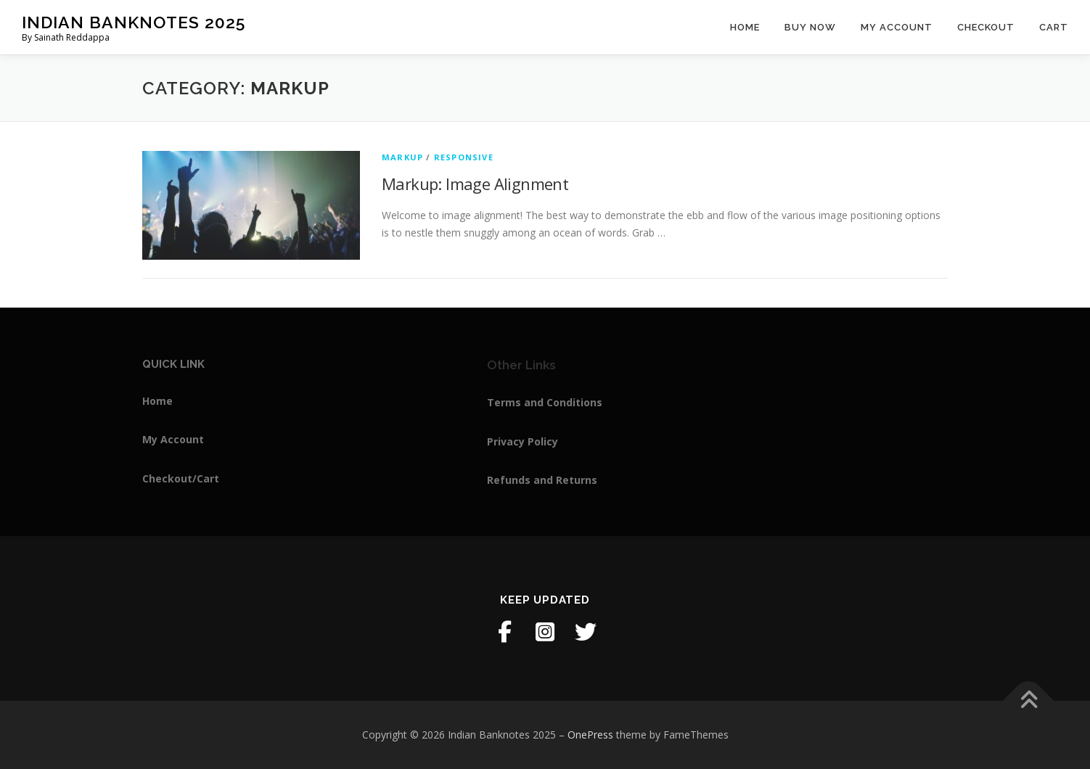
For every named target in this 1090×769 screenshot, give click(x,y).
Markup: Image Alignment (475, 183)
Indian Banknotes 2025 (133, 22)
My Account (897, 27)
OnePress (590, 734)
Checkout (986, 27)
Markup (402, 157)
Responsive (463, 157)
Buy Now (810, 27)
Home (745, 27)
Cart (1053, 27)
